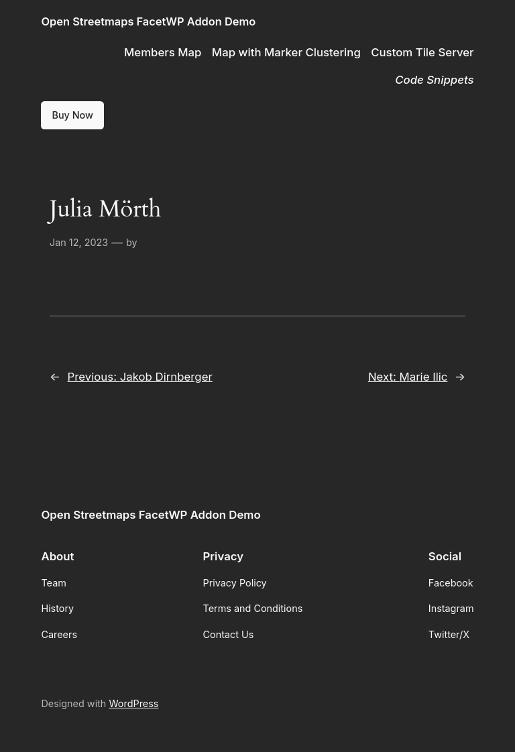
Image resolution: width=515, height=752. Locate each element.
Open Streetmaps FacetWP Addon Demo (148, 21)
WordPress (133, 703)
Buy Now (72, 115)
